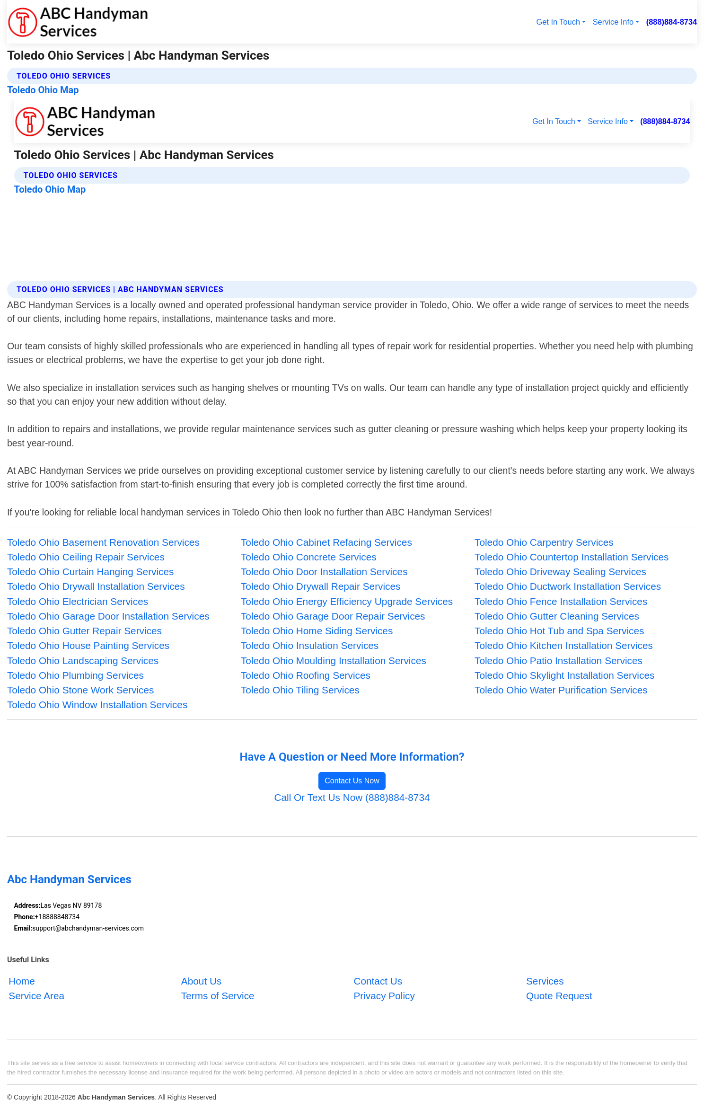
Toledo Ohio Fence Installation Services (561, 601)
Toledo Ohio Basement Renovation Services (103, 542)
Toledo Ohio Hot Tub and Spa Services (559, 630)
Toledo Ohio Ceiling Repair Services (86, 556)
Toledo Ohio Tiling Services (300, 689)
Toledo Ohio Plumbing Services (75, 675)
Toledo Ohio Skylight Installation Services (564, 675)
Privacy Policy (383, 995)
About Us (201, 981)
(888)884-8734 (671, 22)
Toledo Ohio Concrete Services (309, 556)
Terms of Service (218, 995)
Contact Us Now (352, 781)
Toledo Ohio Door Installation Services (324, 571)
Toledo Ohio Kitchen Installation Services (564, 645)
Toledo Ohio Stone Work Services (80, 689)
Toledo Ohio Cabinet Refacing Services (326, 542)
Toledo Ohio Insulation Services (309, 645)
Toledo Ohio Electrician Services (77, 601)
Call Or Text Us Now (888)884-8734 (352, 797)
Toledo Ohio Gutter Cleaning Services (557, 616)
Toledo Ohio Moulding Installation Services (333, 660)
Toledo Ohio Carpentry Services (544, 542)
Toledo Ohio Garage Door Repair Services (333, 616)
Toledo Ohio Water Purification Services (561, 689)
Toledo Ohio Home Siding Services (317, 630)
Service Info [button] (613, 22)
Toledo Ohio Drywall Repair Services (321, 586)
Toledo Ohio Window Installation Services (97, 704)
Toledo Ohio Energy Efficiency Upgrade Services (347, 601)
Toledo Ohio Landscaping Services (82, 660)
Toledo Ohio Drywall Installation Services (96, 586)
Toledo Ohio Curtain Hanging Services (90, 571)
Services (545, 981)
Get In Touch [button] (558, 22)
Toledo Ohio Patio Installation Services (558, 660)
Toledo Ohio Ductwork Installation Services (568, 586)
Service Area (36, 995)
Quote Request (559, 995)
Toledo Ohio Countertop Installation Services (572, 556)
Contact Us (377, 981)
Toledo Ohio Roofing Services (305, 675)
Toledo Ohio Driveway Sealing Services (560, 571)
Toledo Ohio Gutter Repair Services (84, 630)
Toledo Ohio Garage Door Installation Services (108, 616)
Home (22, 981)
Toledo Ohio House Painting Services (88, 645)
